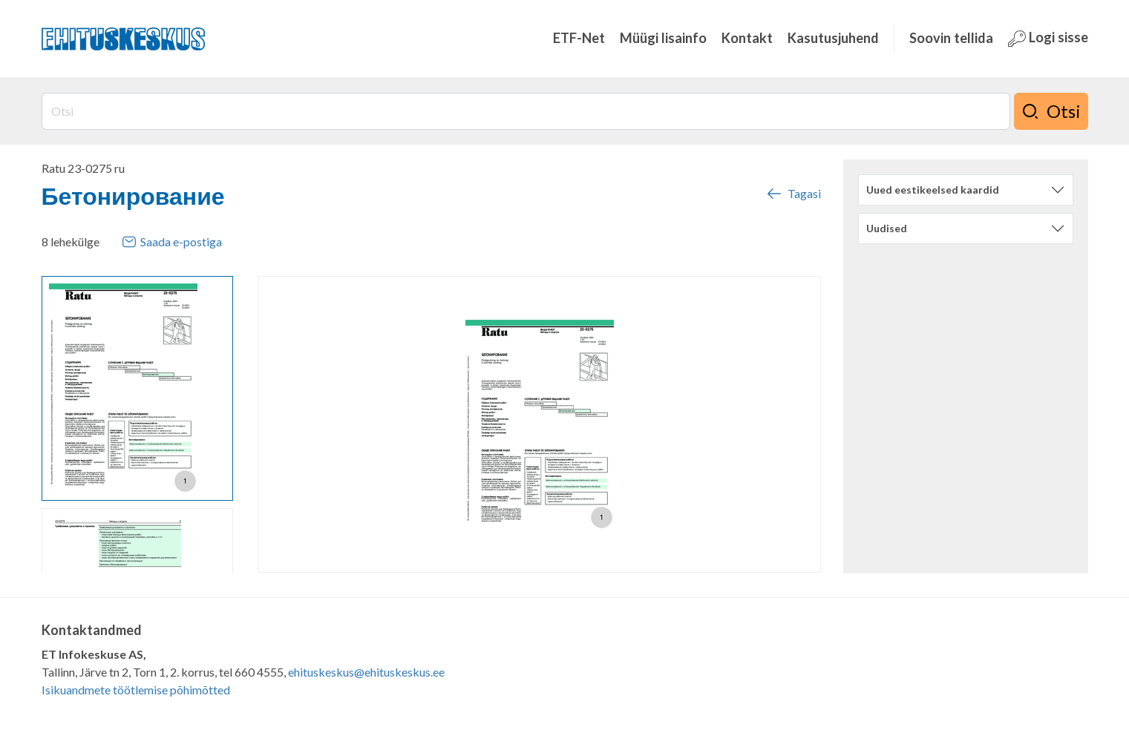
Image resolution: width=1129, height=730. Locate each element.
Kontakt (747, 38)
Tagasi (792, 194)
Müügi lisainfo (663, 38)
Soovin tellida (951, 38)
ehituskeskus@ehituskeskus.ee (366, 672)
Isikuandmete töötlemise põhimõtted (136, 690)
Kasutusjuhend (833, 38)
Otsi (1051, 111)
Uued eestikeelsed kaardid (932, 189)
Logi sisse (1048, 38)
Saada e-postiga (172, 241)
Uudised (886, 228)
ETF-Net (579, 38)
